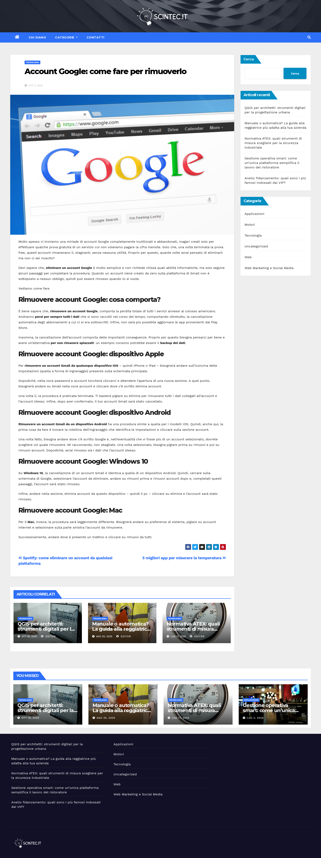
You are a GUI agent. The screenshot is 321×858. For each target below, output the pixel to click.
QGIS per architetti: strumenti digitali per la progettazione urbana (46, 629)
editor (48, 636)
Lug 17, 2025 (180, 717)
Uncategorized (256, 246)
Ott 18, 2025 (30, 717)
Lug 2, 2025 (255, 717)
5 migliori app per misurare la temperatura (184, 558)
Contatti (95, 37)
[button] (309, 37)
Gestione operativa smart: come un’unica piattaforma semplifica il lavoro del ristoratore (272, 162)
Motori (250, 225)
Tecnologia (32, 62)
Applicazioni (254, 214)
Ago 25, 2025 (106, 717)
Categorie (66, 37)
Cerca (249, 59)
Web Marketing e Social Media (269, 268)
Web (248, 257)
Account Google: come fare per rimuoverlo (105, 71)
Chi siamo (37, 37)
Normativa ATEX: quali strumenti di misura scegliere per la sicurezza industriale (273, 142)
